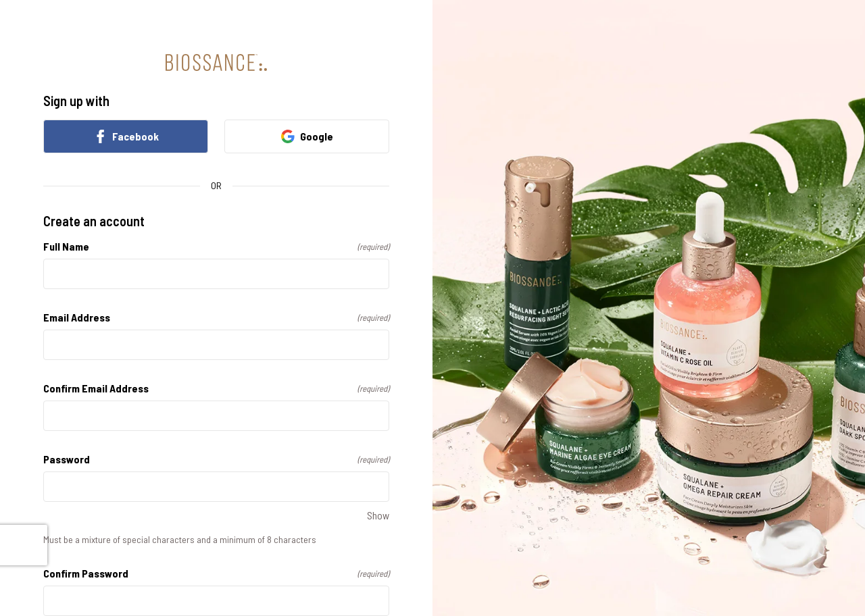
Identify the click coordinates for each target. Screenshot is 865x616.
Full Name (216, 246)
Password (216, 459)
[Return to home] (216, 62)
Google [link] (307, 136)
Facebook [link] (126, 136)
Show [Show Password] (378, 515)
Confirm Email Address (216, 388)
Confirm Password (216, 573)
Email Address (216, 317)
